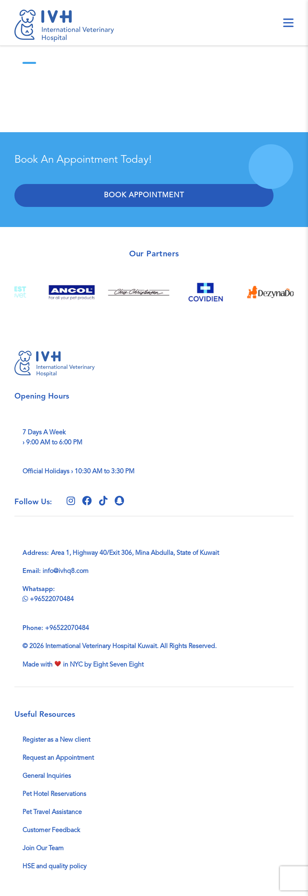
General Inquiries (46, 776)
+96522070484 (48, 599)
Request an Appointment (58, 758)
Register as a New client (56, 740)
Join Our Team (43, 848)
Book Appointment (144, 195)
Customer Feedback (51, 830)
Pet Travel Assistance (52, 812)
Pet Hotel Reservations (54, 794)
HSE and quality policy (54, 866)
